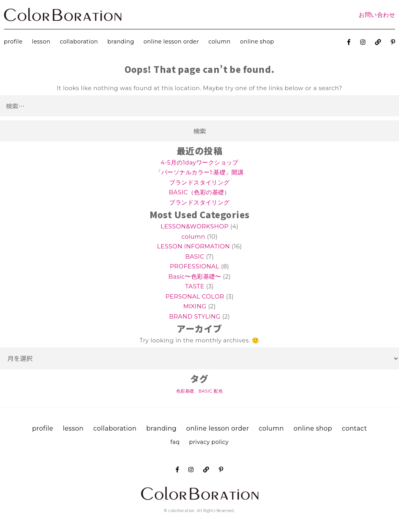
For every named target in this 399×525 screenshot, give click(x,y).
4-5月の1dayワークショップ (199, 162)
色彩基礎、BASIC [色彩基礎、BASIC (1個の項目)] (194, 391)
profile (13, 41)
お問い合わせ (377, 14)
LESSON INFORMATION (193, 246)
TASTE (194, 286)
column (219, 41)
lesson (41, 41)
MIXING (194, 306)
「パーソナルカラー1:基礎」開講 (199, 172)
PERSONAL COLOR (194, 296)
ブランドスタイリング (199, 182)
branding (120, 41)
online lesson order (171, 41)
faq (175, 441)
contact (354, 428)
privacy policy (209, 441)
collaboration (79, 41)
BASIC (194, 256)
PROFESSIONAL (194, 266)
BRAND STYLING (194, 316)
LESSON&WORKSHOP (195, 226)
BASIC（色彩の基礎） (199, 192)
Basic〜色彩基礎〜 (194, 276)
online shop (257, 41)
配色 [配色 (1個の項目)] (218, 391)
